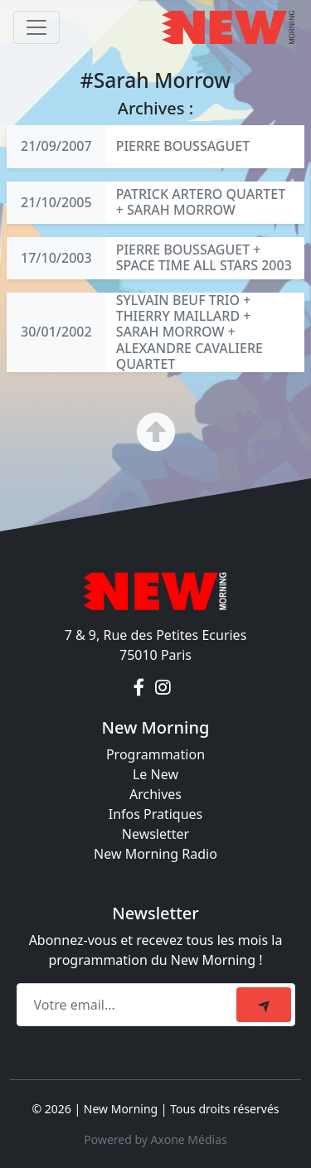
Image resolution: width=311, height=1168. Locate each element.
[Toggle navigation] (36, 27)
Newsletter (155, 834)
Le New (155, 774)
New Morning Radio (155, 854)
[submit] (263, 1004)
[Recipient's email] (129, 1004)
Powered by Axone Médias (155, 1139)
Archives (155, 794)
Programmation (155, 754)
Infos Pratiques (156, 814)
